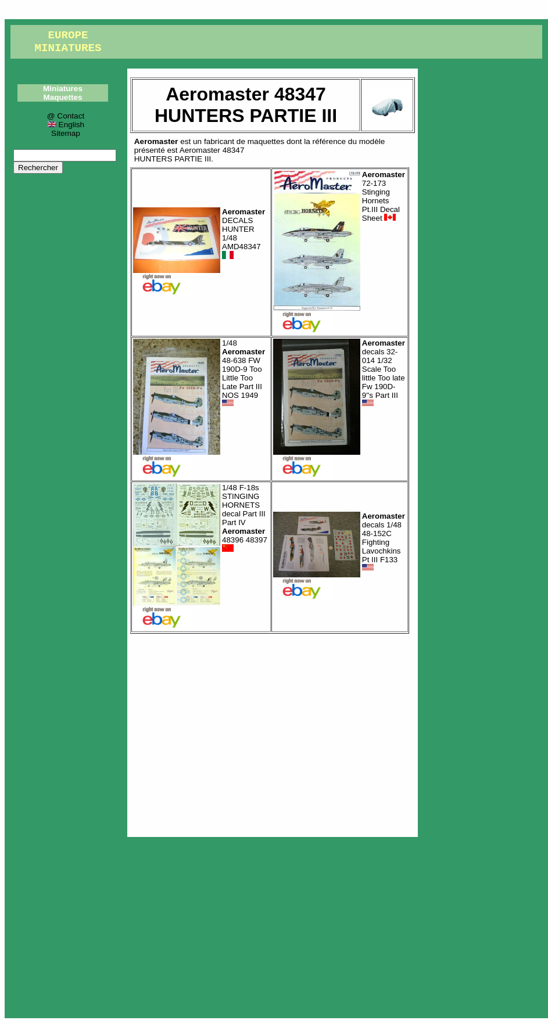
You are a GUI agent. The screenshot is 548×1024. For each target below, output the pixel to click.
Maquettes (62, 97)
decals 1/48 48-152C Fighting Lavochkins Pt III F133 (383, 542)
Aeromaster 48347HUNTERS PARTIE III (189, 154)
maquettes (266, 141)
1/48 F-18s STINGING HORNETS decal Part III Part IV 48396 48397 (244, 518)
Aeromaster (156, 141)
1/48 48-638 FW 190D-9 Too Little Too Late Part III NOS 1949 (243, 373)
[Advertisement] (272, 732)
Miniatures (63, 88)
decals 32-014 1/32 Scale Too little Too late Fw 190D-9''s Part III (383, 373)
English (65, 124)
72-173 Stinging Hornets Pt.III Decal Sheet (383, 196)
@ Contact (65, 116)
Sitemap (65, 133)
